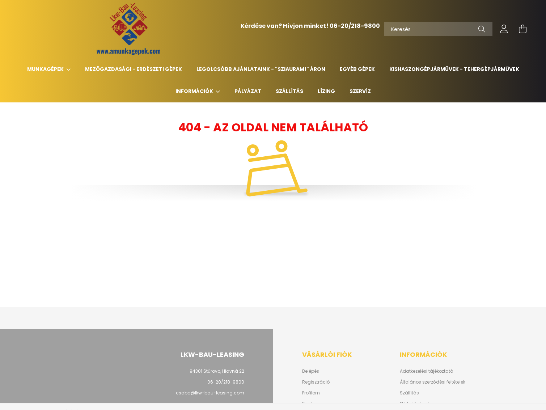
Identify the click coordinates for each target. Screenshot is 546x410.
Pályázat (247, 91)
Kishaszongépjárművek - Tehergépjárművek (454, 69)
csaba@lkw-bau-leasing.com (210, 393)
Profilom (311, 393)
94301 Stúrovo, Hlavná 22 (217, 371)
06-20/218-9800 (355, 26)
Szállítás (289, 91)
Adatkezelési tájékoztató (426, 371)
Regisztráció (316, 382)
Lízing (326, 91)
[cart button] (523, 29)
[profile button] (504, 29)
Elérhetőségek (415, 403)
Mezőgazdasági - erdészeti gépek (133, 69)
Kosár (308, 403)
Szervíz (360, 91)
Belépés (310, 371)
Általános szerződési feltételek (432, 382)
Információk (194, 91)
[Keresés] (438, 29)
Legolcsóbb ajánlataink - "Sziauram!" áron (260, 69)
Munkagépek (46, 69)
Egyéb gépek (357, 69)
